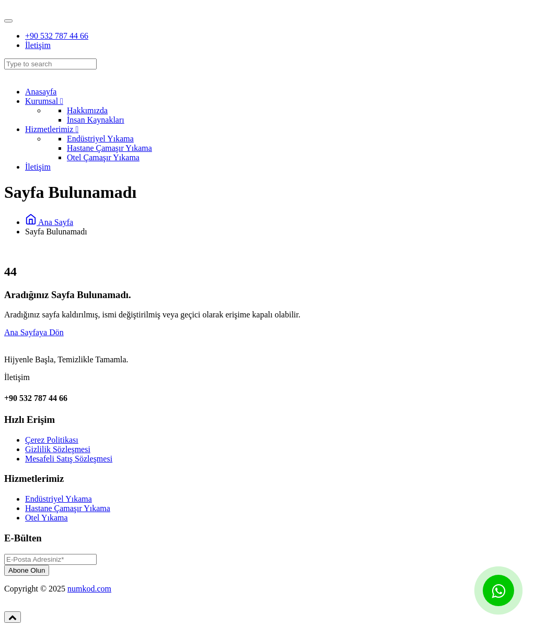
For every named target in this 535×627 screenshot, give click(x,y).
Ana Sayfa (49, 222)
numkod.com (89, 588)
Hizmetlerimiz (51, 129)
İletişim (38, 45)
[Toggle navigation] (8, 20)
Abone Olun (26, 570)
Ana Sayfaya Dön (34, 332)
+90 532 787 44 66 (56, 35)
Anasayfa (40, 91)
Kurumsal (44, 101)
